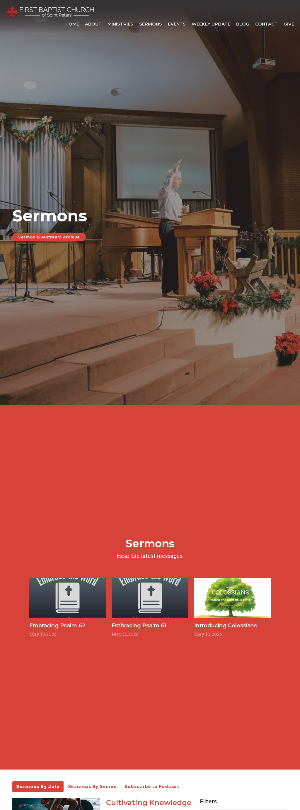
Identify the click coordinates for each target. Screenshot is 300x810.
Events (177, 24)
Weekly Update (211, 24)
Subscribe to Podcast (152, 786)
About (93, 24)
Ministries (120, 24)
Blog (242, 24)
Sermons (150, 24)
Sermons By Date (38, 786)
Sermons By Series (92, 786)
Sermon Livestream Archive (49, 237)
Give (289, 24)
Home (72, 24)
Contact (266, 24)
